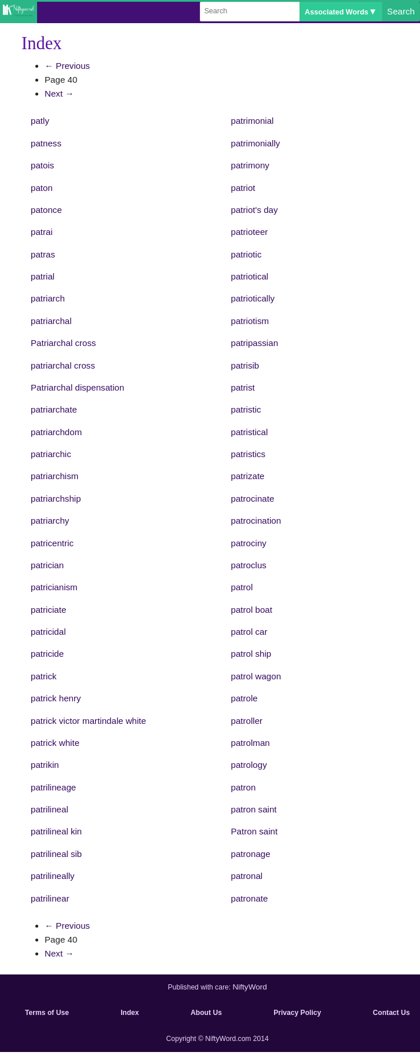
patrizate (248, 476)
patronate (249, 898)
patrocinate (253, 498)
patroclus (248, 565)
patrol (242, 587)
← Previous (67, 66)
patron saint (254, 809)
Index (129, 1013)
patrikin (45, 765)
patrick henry (56, 698)
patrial (42, 276)
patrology (249, 765)
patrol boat (251, 610)
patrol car (249, 632)
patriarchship (56, 498)
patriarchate (54, 409)
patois (42, 165)
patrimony (250, 165)
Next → (59, 93)
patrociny (248, 543)
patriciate (48, 610)
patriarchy (50, 520)
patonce (46, 210)
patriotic (246, 254)
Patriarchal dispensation (77, 387)
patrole (244, 698)
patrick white (55, 743)
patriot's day (254, 210)
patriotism (250, 321)
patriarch (48, 298)
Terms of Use (47, 1013)
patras (43, 254)
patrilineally (53, 876)
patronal (247, 876)
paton (42, 188)
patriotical (250, 276)
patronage (251, 854)
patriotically (253, 298)
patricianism (54, 587)
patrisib (245, 365)
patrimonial (252, 121)
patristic (246, 409)
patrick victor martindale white (88, 721)
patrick (44, 676)
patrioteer (249, 232)
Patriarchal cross (63, 343)
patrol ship (251, 654)
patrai (42, 232)
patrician (47, 565)
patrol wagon (256, 676)
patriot (243, 188)
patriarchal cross (63, 365)
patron (243, 787)
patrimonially (255, 143)
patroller (247, 721)
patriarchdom (56, 432)
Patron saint (254, 831)
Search (401, 11)
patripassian (255, 343)
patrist (243, 387)
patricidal (48, 632)
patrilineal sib (56, 854)
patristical (249, 432)
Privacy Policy (297, 1013)
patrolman (250, 743)
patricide (47, 654)
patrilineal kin (56, 831)
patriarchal (51, 321)
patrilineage (53, 787)
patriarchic (51, 454)
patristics (248, 454)
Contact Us (391, 1013)
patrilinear (50, 898)
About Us (206, 1013)
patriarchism (54, 476)
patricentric (52, 543)
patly (40, 121)
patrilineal (49, 809)
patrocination (256, 520)
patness (46, 143)
